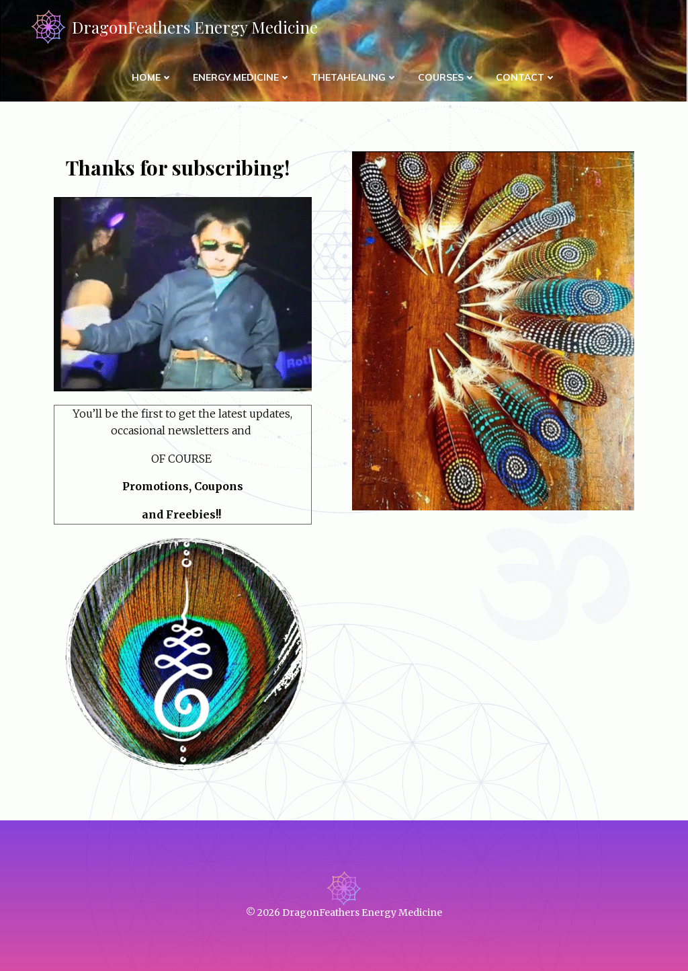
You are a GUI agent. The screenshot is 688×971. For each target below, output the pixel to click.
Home (152, 77)
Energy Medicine (242, 77)
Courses (447, 77)
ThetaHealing (354, 77)
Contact (526, 77)
